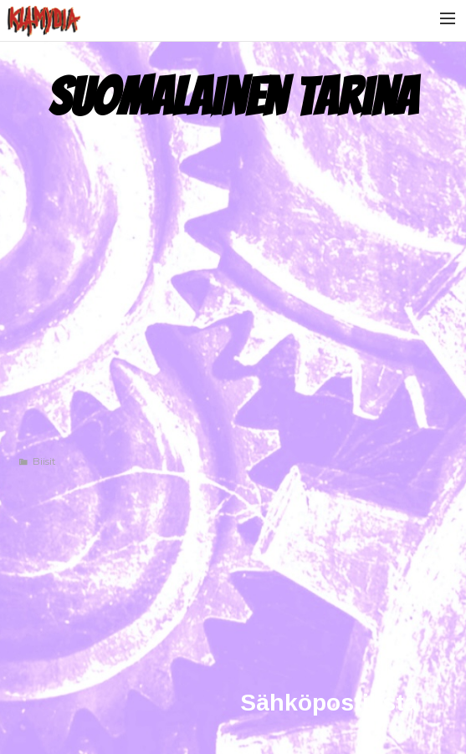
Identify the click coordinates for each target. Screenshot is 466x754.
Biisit (44, 461)
